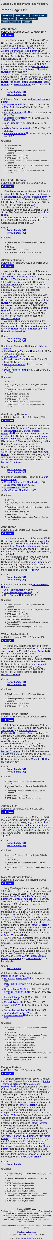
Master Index (21, 15)
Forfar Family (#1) (16, 92)
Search (27, 22)
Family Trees (8, 18)
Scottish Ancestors (11, 22)
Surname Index (38, 15)
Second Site (35, 1238)
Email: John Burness (26, 1232)
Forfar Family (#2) (16, 94)
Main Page (7, 15)
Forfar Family (14, 968)
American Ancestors (27, 18)
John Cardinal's (26, 1238)
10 (24, 1015)
